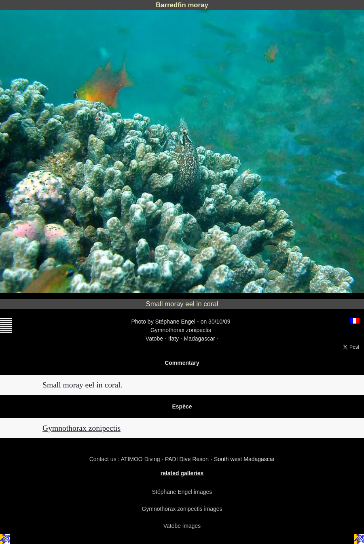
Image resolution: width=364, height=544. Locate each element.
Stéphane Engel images (182, 492)
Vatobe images (182, 526)
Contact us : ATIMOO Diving (125, 459)
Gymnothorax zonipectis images (182, 509)
